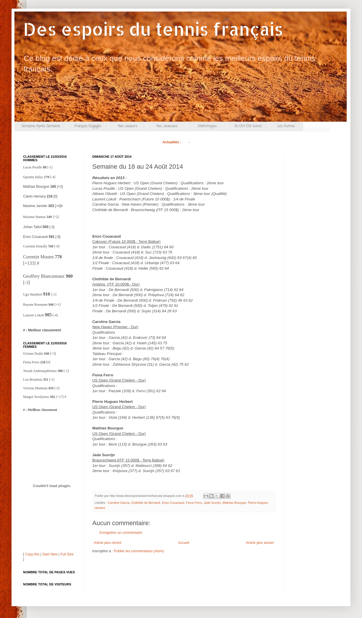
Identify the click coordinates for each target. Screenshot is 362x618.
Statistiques (207, 126)
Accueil (183, 543)
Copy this (32, 554)
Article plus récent (107, 543)
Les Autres (286, 126)
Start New (50, 554)
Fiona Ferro (194, 502)
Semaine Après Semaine (40, 126)
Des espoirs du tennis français (153, 29)
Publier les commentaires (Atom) (139, 551)
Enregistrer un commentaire (121, 533)
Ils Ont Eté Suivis (248, 126)
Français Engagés (88, 126)
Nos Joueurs (127, 126)
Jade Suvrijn (212, 502)
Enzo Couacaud (173, 502)
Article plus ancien (260, 543)
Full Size (67, 554)
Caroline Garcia (119, 502)
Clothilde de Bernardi (145, 502)
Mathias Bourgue (234, 502)
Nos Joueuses (167, 126)
